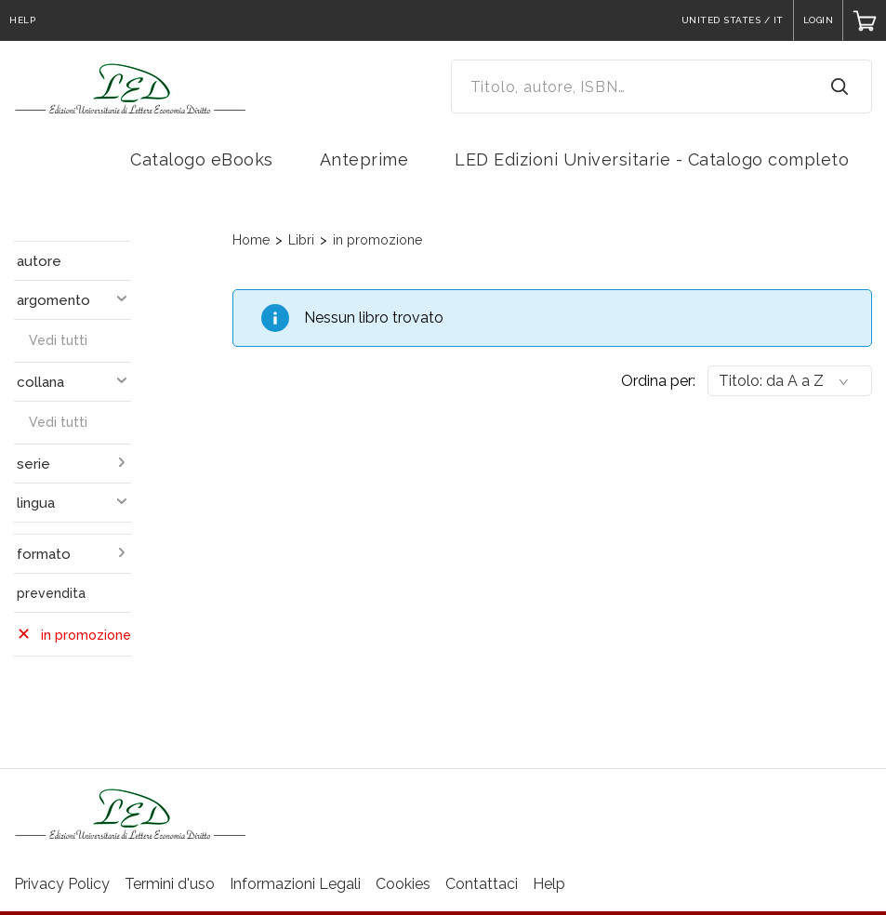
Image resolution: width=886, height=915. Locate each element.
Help (549, 884)
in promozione (377, 239)
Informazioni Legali (295, 884)
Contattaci (481, 884)
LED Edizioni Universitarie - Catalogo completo (652, 159)
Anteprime (364, 159)
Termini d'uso (170, 884)
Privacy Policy (62, 884)
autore (39, 261)
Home (251, 239)
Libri (301, 239)
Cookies (403, 884)
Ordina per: (658, 381)
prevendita (51, 593)
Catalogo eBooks (201, 159)
